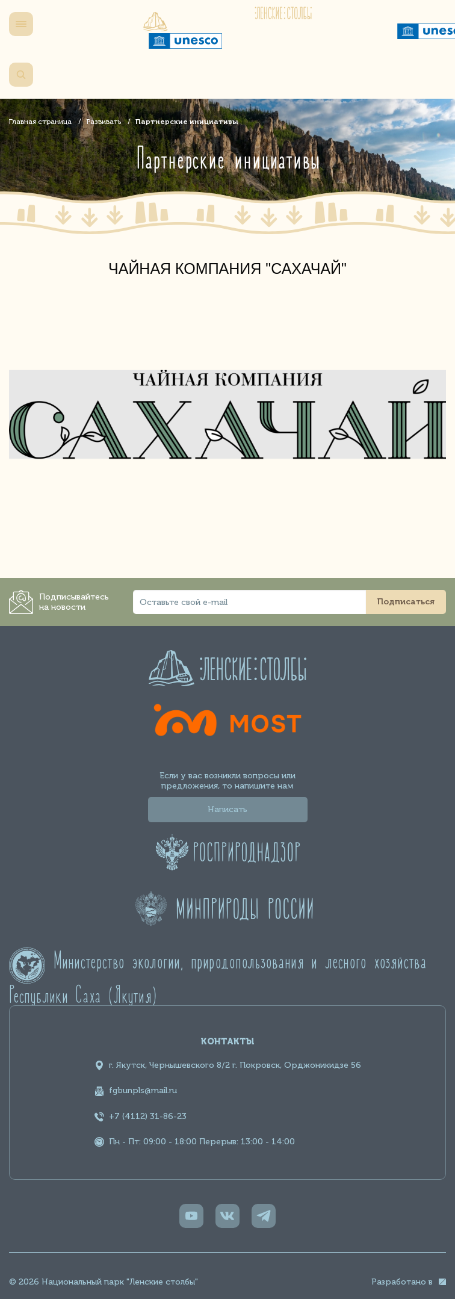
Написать (227, 809)
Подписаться (406, 602)
